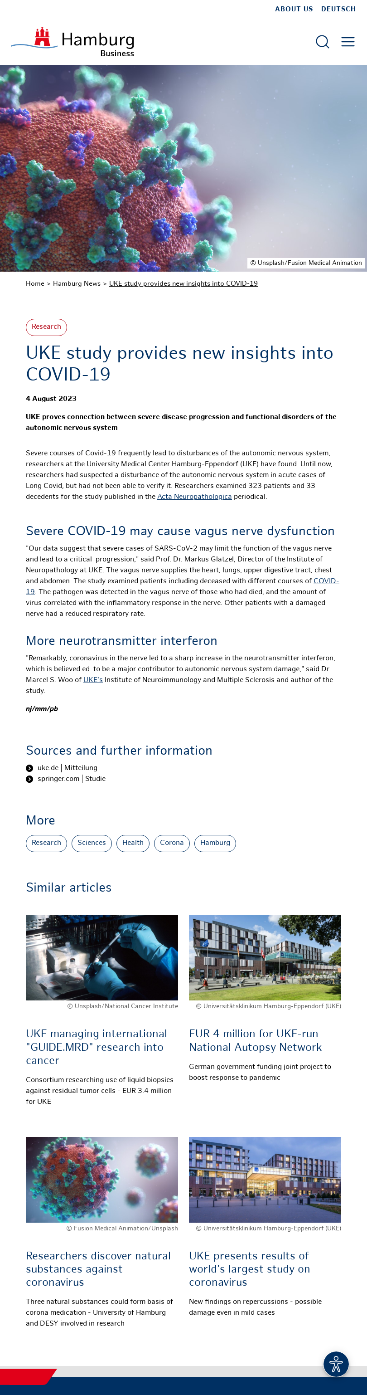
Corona (172, 843)
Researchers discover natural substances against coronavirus (98, 1270)
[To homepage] (72, 41)
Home (35, 284)
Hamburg (215, 843)
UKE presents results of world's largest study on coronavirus (249, 1270)
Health (133, 843)
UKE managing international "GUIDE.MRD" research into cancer (96, 1047)
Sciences (91, 843)
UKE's (93, 680)
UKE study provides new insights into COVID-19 (183, 284)
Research (46, 327)
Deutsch (338, 9)
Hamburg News (77, 284)
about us (294, 9)
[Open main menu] (348, 42)
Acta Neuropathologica (194, 497)
